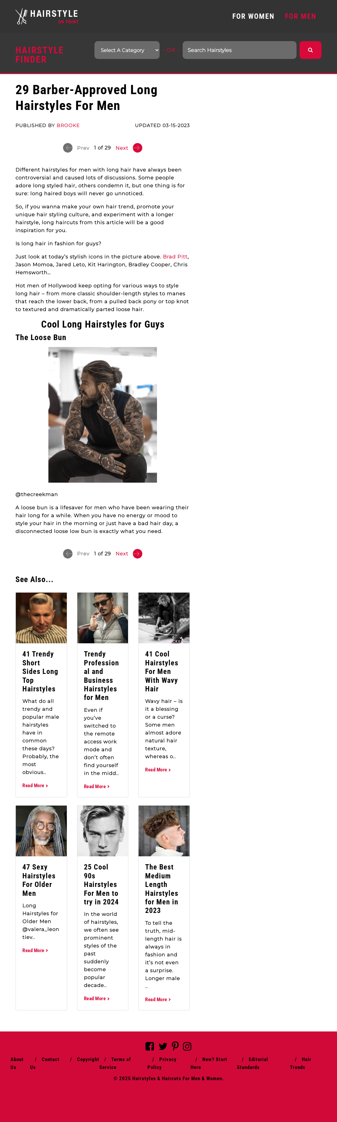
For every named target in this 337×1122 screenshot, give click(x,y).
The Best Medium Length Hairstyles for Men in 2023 (161, 889)
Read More (34, 785)
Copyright (88, 1059)
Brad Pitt (175, 257)
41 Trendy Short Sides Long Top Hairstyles (40, 671)
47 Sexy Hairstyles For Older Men (39, 880)
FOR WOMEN (253, 16)
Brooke (68, 125)
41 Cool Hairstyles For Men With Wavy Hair (161, 671)
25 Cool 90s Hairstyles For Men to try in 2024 (101, 884)
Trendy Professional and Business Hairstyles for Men (101, 676)
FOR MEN (300, 16)
